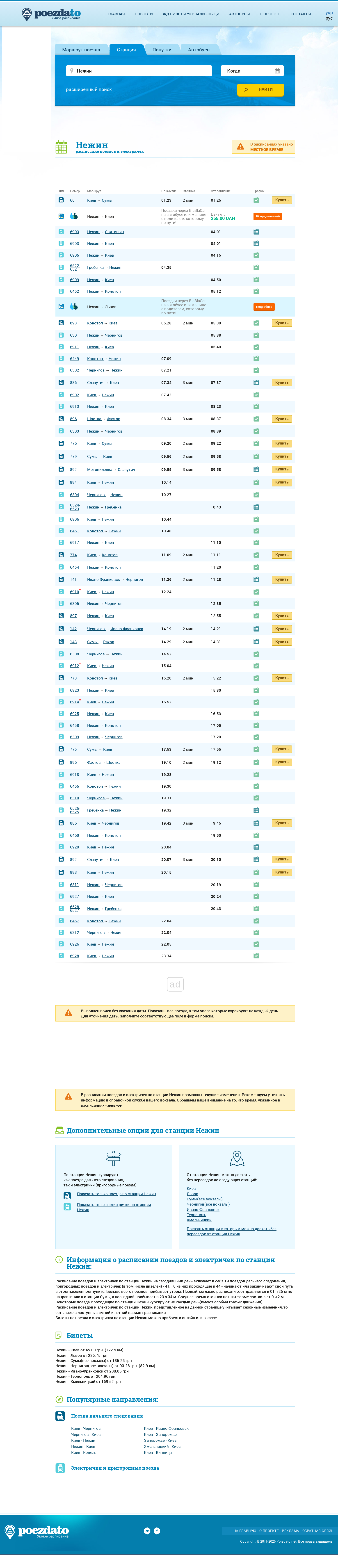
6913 (74, 406)
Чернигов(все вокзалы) (208, 1204)
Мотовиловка (100, 469)
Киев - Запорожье (160, 1434)
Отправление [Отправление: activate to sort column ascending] (221, 191)
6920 (74, 847)
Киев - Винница (158, 1452)
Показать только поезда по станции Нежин (116, 1193)
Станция (126, 49)
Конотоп (113, 291)
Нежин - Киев (83, 1446)
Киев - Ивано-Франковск (166, 1428)
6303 (74, 431)
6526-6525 (75, 810)
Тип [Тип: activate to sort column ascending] (61, 191)
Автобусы (199, 49)
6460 (74, 835)
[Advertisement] (175, 123)
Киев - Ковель (83, 1452)
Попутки (162, 49)
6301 (74, 335)
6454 (74, 567)
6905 (74, 255)
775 (73, 749)
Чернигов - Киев (86, 1434)
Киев (92, 200)
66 (72, 200)
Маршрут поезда (81, 49)
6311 (74, 884)
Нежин (93, 231)
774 (73, 554)
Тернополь (196, 1214)
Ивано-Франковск (104, 579)
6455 (74, 786)
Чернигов (114, 335)
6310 (74, 797)
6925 (74, 713)
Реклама (290, 1531)
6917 (74, 542)
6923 (74, 690)
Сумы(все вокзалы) (205, 1199)
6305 (74, 603)
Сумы (107, 200)
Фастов (113, 418)
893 (73, 323)
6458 (74, 725)
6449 (74, 358)
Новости (144, 13)
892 (73, 469)
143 (73, 641)
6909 (74, 279)
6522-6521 (75, 267)
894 (73, 482)
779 (73, 456)
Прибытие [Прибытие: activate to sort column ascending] (168, 191)
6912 (74, 665)
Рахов (108, 641)
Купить (281, 199)
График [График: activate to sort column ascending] (259, 191)
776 (73, 443)
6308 (74, 654)
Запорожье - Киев (160, 1440)
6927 (74, 896)
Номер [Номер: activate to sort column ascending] (75, 191)
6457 (74, 920)
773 (73, 678)
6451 (74, 531)
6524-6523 (75, 506)
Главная (116, 13)
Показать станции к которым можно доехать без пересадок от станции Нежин (231, 1231)
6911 (74, 346)
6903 (74, 231)
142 (73, 628)
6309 (74, 736)
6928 (74, 955)
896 (73, 418)
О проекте (270, 13)
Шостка (94, 418)
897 (73, 615)
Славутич (96, 382)
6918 (74, 774)
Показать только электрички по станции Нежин (114, 1207)
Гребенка (96, 267)
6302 (74, 370)
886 (73, 382)
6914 (74, 702)
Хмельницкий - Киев (162, 1446)
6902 (74, 394)
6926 (74, 944)
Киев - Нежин (83, 1440)
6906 (74, 519)
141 (73, 579)
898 (73, 872)
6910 (74, 591)
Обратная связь (317, 1531)
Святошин (114, 231)
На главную (244, 1531)
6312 (74, 932)
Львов (192, 1193)
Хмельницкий (199, 1219)
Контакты (300, 13)
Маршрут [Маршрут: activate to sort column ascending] (94, 191)
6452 (74, 291)
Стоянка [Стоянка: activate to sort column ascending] (189, 191)
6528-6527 (75, 908)
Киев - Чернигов (86, 1428)
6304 (74, 494)
